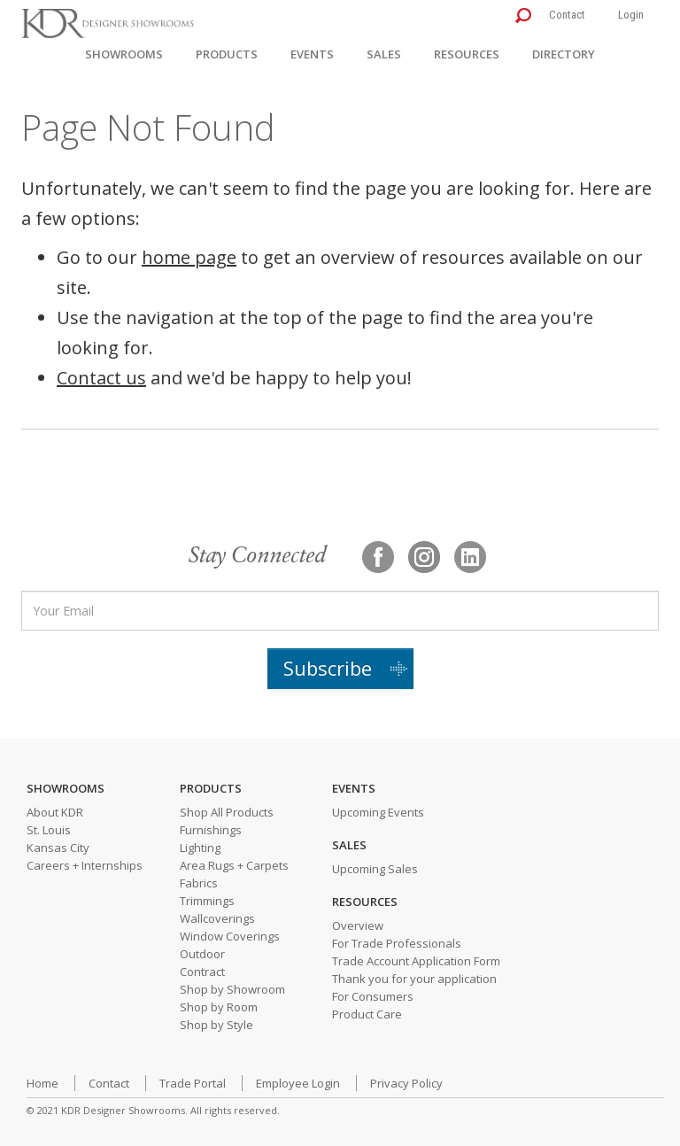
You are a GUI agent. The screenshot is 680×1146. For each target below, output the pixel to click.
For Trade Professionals (396, 943)
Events (312, 54)
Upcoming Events (378, 812)
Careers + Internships (85, 865)
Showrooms (124, 54)
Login (631, 14)
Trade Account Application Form (416, 961)
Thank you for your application (414, 979)
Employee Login (298, 1083)
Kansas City (58, 848)
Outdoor (202, 954)
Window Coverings (230, 936)
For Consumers (372, 996)
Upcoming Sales (375, 869)
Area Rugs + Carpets (234, 865)
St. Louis (49, 830)
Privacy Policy (406, 1083)
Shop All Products (227, 812)
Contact (567, 14)
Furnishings (211, 830)
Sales (384, 54)
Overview (357, 925)
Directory (563, 54)
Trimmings (207, 901)
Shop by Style (216, 1025)
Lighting (200, 848)
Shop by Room (219, 1007)
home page (189, 257)
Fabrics (199, 883)
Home (42, 1083)
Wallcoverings (217, 918)
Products (227, 54)
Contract (202, 972)
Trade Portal (192, 1083)
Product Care (367, 1014)
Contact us (101, 378)
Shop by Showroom (232, 989)
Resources (466, 54)
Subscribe (327, 667)
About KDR (55, 812)
